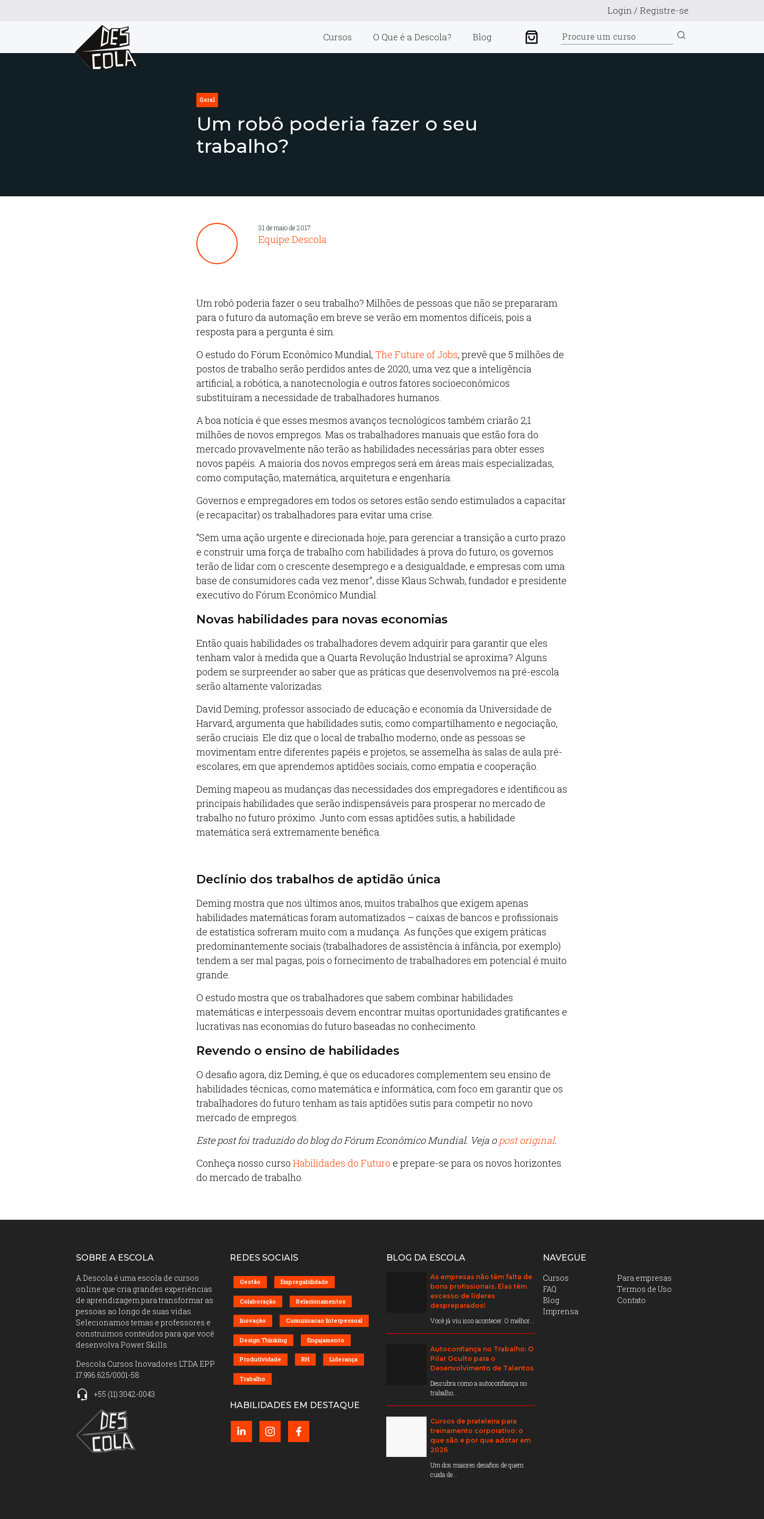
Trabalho (252, 1379)
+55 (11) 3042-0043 (124, 1394)
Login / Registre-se (648, 10)
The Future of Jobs (416, 354)
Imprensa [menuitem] (560, 1311)
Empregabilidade (304, 1282)
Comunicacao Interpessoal (324, 1320)
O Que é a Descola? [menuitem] (412, 36)
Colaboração (258, 1301)
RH (305, 1359)
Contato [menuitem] (631, 1300)
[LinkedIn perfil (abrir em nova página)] (241, 1431)
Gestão (250, 1282)
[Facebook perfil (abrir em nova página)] (298, 1431)
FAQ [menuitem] (550, 1289)
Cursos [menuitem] (337, 36)
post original (526, 1140)
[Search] (617, 37)
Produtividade (260, 1359)
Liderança (343, 1359)
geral (207, 100)
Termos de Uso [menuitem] (644, 1289)
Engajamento (325, 1340)
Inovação (253, 1320)
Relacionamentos (320, 1301)
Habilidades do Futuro (341, 1163)
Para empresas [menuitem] (644, 1278)
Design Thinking (263, 1340)
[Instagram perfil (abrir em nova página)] (270, 1431)
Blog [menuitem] (482, 36)
